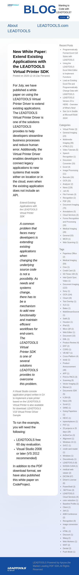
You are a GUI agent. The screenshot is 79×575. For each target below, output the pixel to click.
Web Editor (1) (69, 332)
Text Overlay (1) (69, 301)
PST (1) (66, 425)
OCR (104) (67, 295)
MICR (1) (67, 239)
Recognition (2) (69, 198)
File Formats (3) (69, 194)
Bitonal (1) (67, 387)
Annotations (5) (69, 212)
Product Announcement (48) (69, 366)
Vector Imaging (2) (70, 384)
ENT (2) (66, 346)
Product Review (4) (71, 343)
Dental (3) (67, 548)
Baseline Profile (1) (71, 504)
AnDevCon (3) (69, 435)
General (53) (68, 236)
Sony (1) (66, 291)
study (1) (66, 360)
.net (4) (66, 191)
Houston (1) (68, 322)
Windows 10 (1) (69, 442)
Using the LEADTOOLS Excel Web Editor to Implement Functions (70, 70)
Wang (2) (67, 538)
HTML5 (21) (68, 146)
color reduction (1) (70, 500)
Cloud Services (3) (70, 215)
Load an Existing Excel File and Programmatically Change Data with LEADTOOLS (70, 87)
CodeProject (21, 484)
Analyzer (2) (68, 184)
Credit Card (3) (69, 271)
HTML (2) (67, 531)
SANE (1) (67, 408)
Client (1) (67, 507)
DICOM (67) (68, 476)
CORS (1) (67, 349)
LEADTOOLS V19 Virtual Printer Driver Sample (27, 412)
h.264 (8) (66, 397)
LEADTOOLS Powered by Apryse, (50, 562)
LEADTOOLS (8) (70, 463)
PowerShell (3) (69, 487)
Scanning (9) (68, 380)
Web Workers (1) (70, 542)
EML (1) (66, 339)
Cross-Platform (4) (70, 356)
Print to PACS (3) (70, 377)
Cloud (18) (67, 298)
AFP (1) (66, 373)
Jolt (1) (66, 511)
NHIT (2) (66, 545)
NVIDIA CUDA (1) (70, 466)
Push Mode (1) (69, 552)
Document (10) (69, 336)
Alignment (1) (68, 439)
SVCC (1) (67, 445)
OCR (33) (67, 181)
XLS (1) (66, 305)
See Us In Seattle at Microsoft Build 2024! (70, 114)
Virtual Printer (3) (70, 129)
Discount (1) (68, 535)
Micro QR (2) (68, 329)
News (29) (67, 401)
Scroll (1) (66, 404)
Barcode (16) (68, 177)
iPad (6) (66, 325)
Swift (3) (66, 319)
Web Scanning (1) (70, 242)
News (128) (68, 188)
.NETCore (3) (68, 490)
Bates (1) (67, 308)
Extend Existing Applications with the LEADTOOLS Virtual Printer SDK (28, 209)
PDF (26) (67, 201)
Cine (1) (66, 267)
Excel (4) (66, 167)
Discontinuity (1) (70, 459)
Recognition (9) (69, 521)
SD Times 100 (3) (70, 274)
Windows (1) (68, 456)
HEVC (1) (67, 418)
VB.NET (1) (68, 353)
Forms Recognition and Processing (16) (71, 221)
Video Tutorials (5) (70, 150)
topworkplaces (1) (70, 421)
